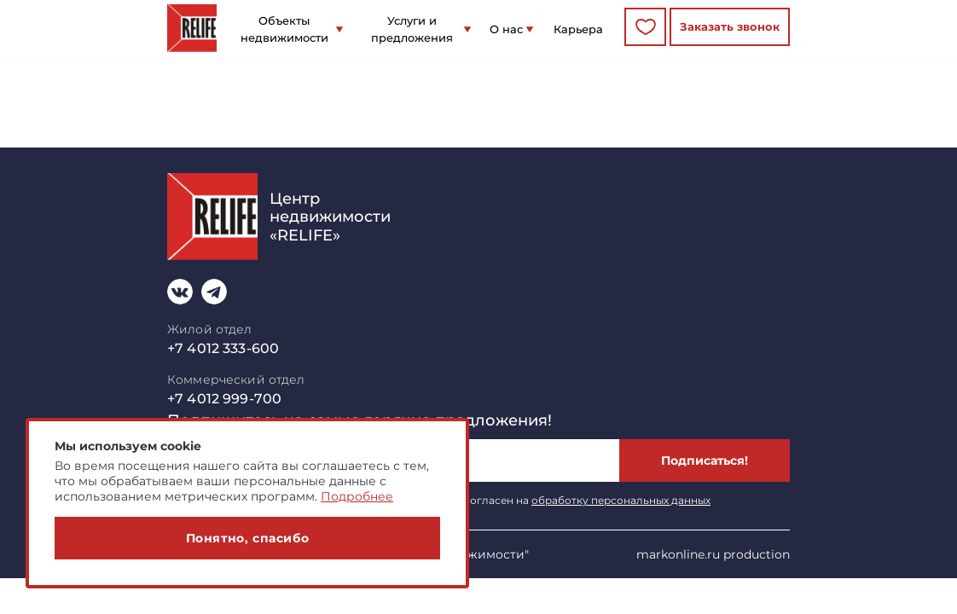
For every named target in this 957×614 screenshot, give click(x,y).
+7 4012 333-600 (223, 348)
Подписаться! (704, 460)
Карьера (578, 29)
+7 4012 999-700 (224, 399)
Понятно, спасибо (248, 538)
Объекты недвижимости (284, 29)
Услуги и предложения (412, 29)
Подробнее (357, 496)
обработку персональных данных (620, 500)
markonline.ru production (713, 554)
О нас (506, 29)
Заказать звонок (730, 26)
